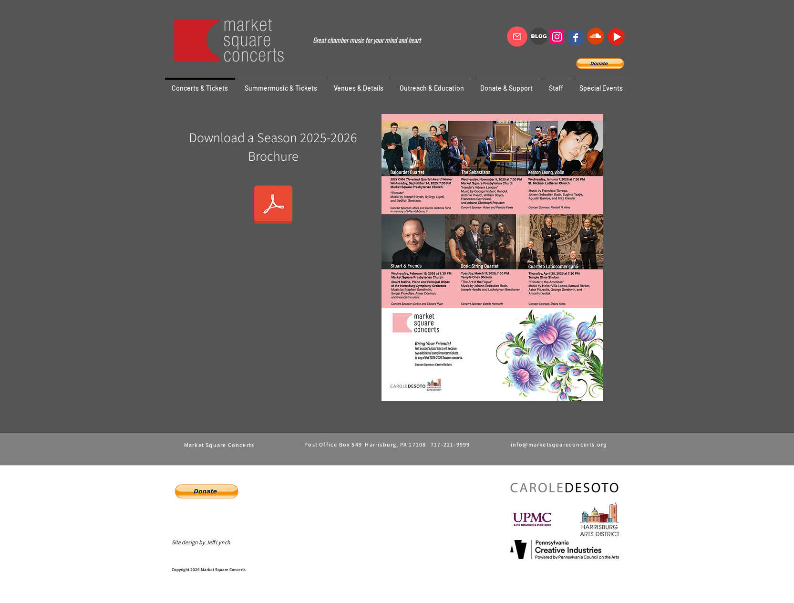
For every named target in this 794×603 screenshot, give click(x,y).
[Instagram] (557, 37)
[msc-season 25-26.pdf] (273, 205)
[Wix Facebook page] (575, 38)
